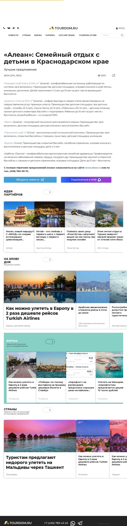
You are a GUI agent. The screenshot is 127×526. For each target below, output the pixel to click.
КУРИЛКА (50, 35)
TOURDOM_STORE (88, 35)
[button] (50, 192)
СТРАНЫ (26, 35)
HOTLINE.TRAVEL (67, 35)
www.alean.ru (93, 167)
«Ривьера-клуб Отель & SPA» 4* (22, 83)
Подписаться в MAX (86, 180)
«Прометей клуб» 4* (15, 132)
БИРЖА (38, 35)
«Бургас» (9, 143)
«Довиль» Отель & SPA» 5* (18, 101)
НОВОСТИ (13, 35)
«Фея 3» (8, 122)
